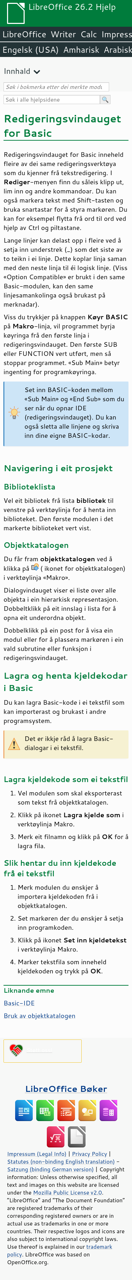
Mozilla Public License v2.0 (67, 1192)
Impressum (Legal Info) (37, 1154)
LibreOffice (24, 34)
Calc (88, 34)
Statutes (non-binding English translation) (61, 1161)
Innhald (17, 70)
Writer (63, 34)
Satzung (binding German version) (50, 1169)
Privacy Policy (89, 1154)
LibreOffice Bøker (66, 1088)
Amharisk (81, 50)
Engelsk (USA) (30, 50)
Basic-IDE (19, 1002)
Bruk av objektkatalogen (39, 1015)
